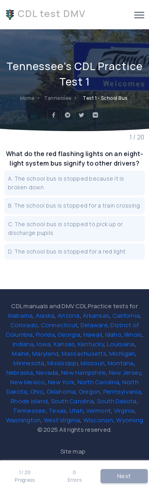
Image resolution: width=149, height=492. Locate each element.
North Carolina (98, 382)
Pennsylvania (122, 391)
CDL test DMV (45, 13)
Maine (20, 353)
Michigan (122, 353)
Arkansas (96, 315)
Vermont (98, 410)
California (126, 315)
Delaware (94, 325)
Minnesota (29, 363)
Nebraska (19, 372)
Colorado (24, 325)
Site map (72, 451)
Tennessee (29, 410)
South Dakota (117, 401)
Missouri (92, 363)
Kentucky (91, 344)
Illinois (133, 334)
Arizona (69, 315)
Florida (45, 334)
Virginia (124, 410)
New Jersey (125, 372)
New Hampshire (83, 372)
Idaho (113, 334)
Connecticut (59, 325)
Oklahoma (60, 391)
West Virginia (62, 420)
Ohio (37, 391)
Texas (57, 410)
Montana (121, 363)
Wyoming (129, 420)
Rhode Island (29, 401)
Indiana (23, 344)
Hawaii (93, 334)
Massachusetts (84, 353)
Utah (76, 410)
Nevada (47, 372)
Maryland (45, 353)
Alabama (20, 315)
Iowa (43, 344)
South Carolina (72, 401)
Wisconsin (98, 420)
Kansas (64, 344)
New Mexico (27, 382)
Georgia (69, 334)
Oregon (90, 391)
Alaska (45, 315)
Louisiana (120, 344)
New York (61, 382)
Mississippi (62, 363)
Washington (23, 420)
